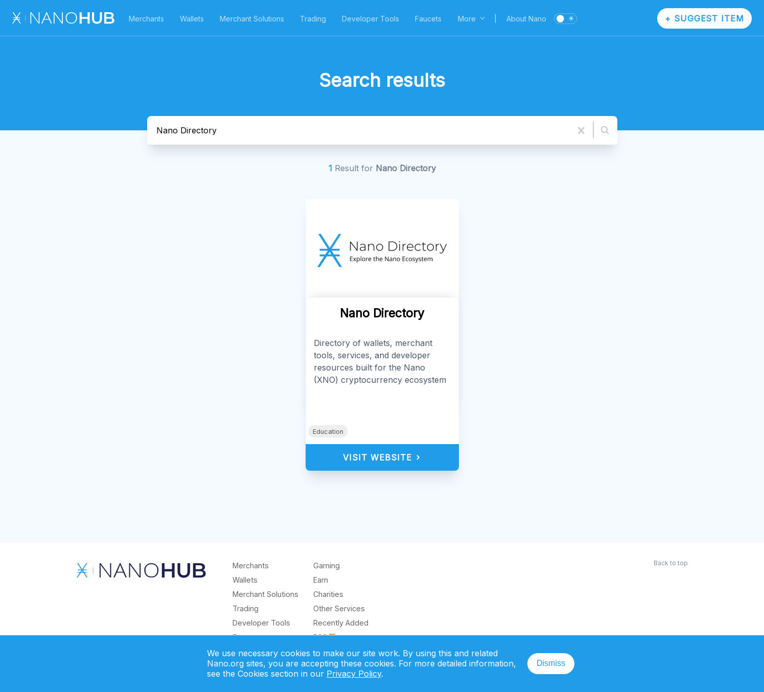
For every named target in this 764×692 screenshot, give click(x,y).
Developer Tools (370, 18)
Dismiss (551, 663)
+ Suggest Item (704, 18)
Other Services (339, 608)
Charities (328, 594)
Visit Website (382, 457)
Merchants (146, 18)
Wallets (192, 18)
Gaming (326, 565)
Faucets (428, 18)
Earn (320, 579)
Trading (313, 18)
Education (328, 431)
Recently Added (340, 622)
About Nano (526, 18)
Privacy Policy (354, 673)
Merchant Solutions (252, 18)
